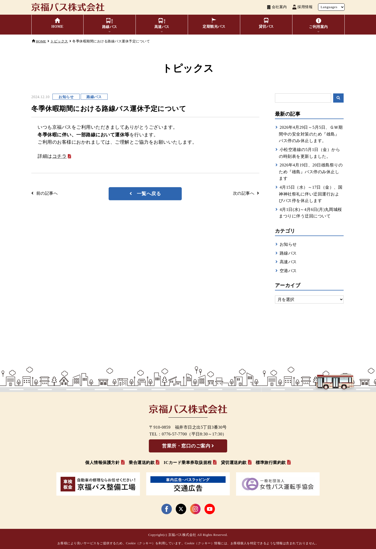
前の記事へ (47, 193)
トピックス (59, 41)
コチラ (59, 156)
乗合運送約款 (142, 462)
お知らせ (288, 244)
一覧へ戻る (149, 193)
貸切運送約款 (234, 462)
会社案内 (277, 7)
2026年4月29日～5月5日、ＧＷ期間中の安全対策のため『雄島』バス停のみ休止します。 (311, 134)
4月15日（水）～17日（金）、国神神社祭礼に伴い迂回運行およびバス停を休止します (310, 194)
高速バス (288, 262)
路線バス (288, 253)
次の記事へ (244, 193)
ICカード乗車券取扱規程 (188, 462)
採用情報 (302, 7)
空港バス (288, 270)
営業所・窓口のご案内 (186, 446)
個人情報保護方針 (102, 462)
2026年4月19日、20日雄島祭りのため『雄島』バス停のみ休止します (311, 172)
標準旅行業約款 (271, 462)
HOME (41, 41)
